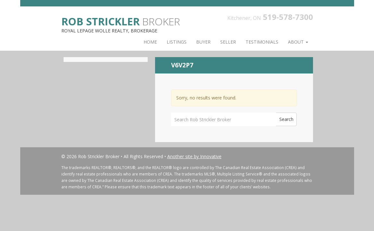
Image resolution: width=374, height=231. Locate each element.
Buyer (203, 42)
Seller (228, 42)
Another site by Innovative (194, 156)
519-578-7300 (288, 17)
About (298, 42)
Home (150, 42)
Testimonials (262, 42)
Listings (177, 42)
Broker (120, 21)
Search (286, 119)
